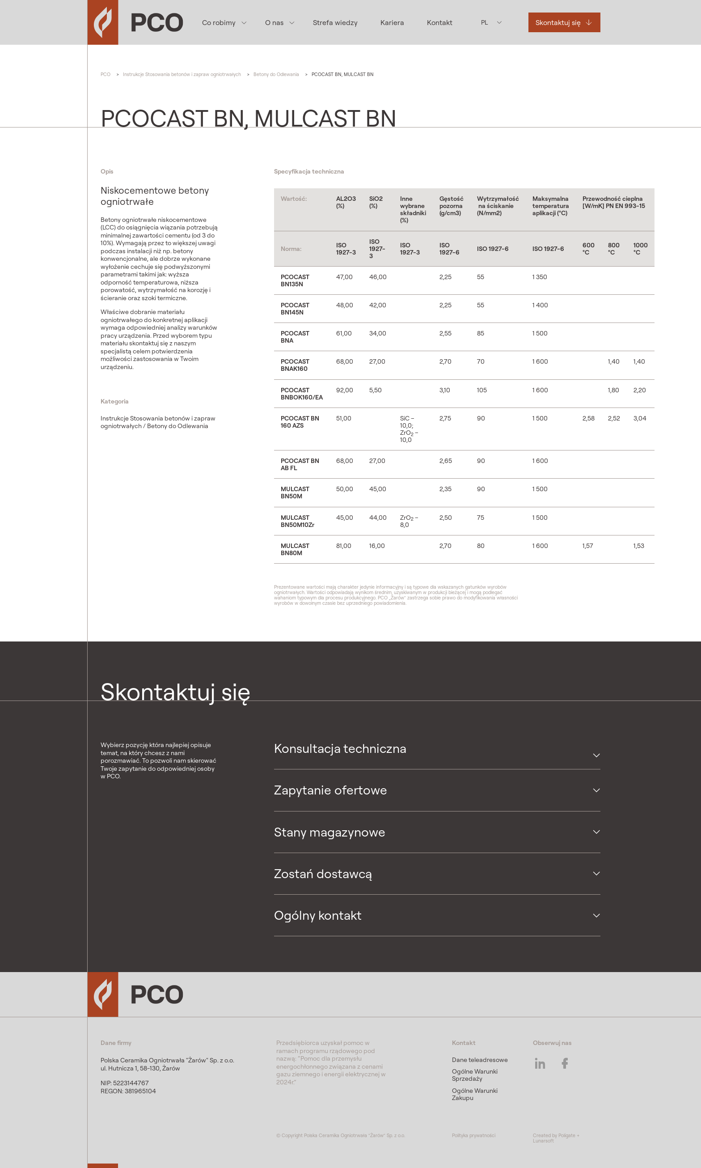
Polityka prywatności (473, 1135)
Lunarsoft (543, 1141)
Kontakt (439, 22)
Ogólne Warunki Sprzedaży (475, 1075)
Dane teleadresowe (480, 1060)
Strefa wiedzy (335, 22)
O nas (274, 22)
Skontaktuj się (558, 22)
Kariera (392, 22)
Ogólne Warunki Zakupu (475, 1094)
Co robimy (218, 22)
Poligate (566, 1135)
